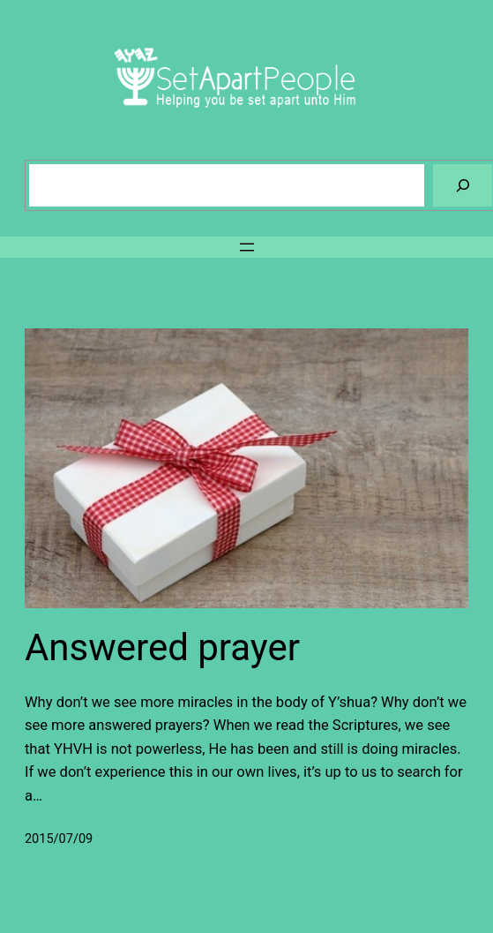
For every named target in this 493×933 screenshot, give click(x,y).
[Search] (462, 185)
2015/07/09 (59, 838)
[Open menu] (247, 247)
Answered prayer (162, 647)
